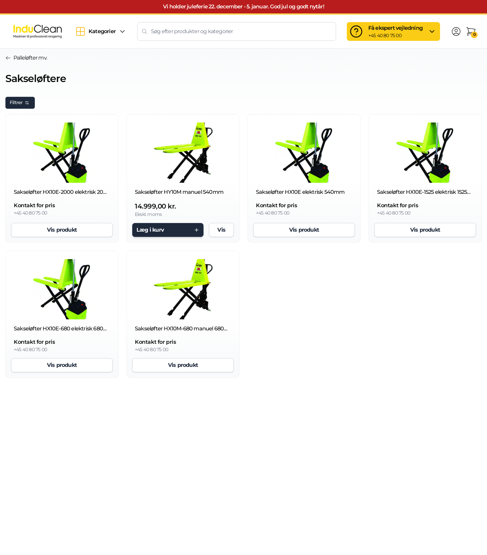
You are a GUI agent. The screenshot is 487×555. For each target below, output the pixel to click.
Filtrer (20, 103)
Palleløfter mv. (26, 58)
